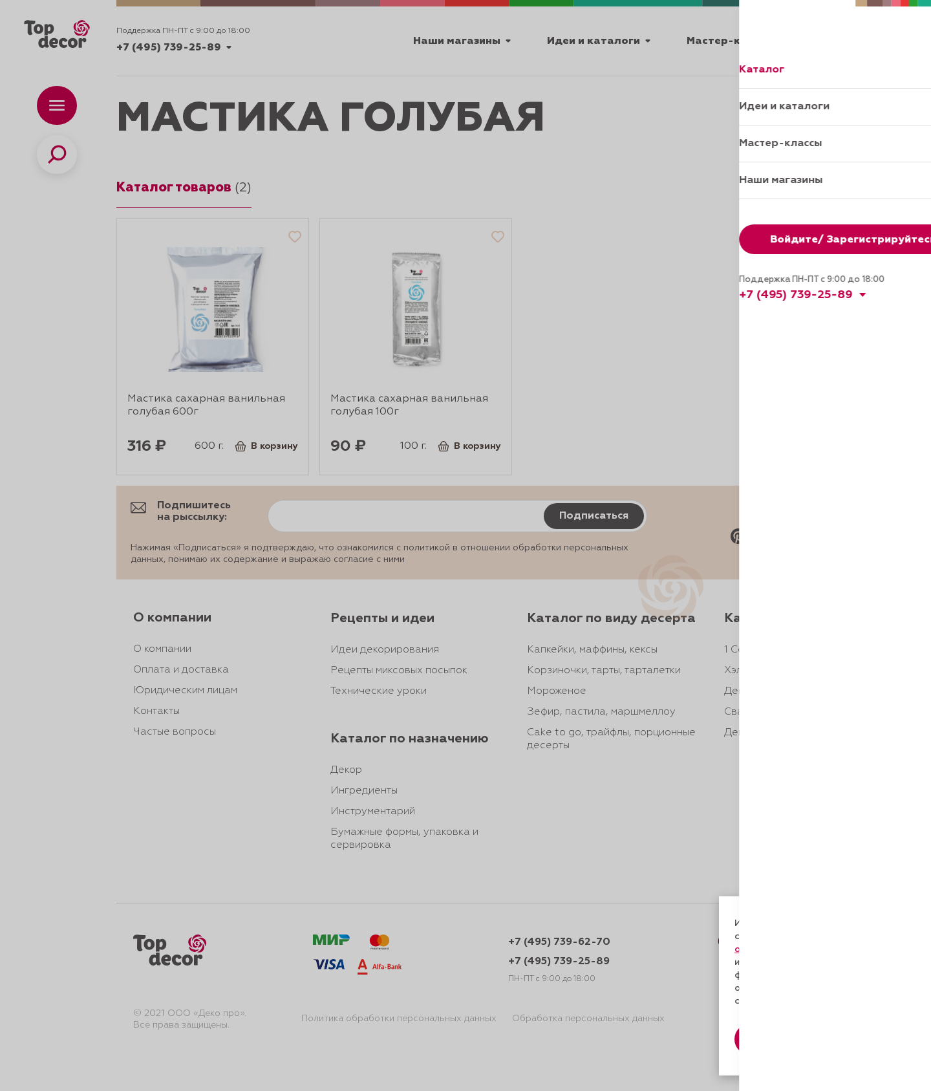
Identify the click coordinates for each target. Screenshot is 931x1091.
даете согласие (780, 962)
